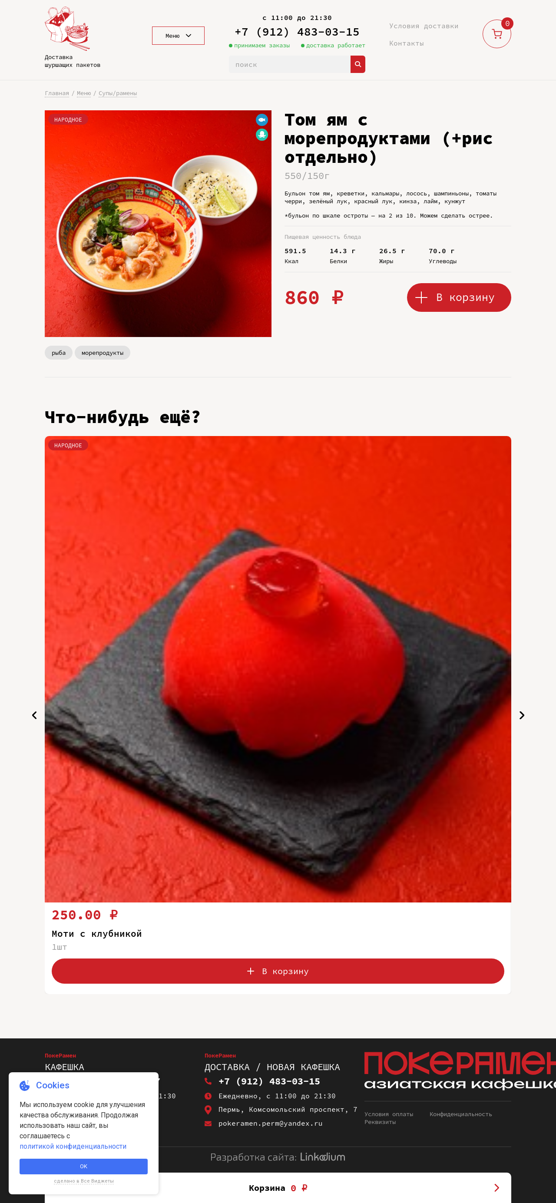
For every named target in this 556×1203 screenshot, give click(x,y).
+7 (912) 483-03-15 (297, 31)
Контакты (406, 43)
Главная (57, 93)
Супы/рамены (118, 93)
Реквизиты (380, 1122)
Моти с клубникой (97, 933)
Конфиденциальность (461, 1114)
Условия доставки (424, 25)
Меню (84, 93)
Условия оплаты (388, 1114)
